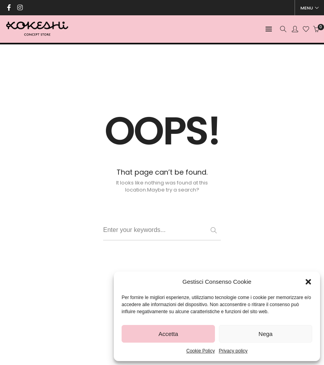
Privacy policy (233, 351)
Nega (265, 333)
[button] (308, 282)
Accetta (168, 333)
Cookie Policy (200, 351)
